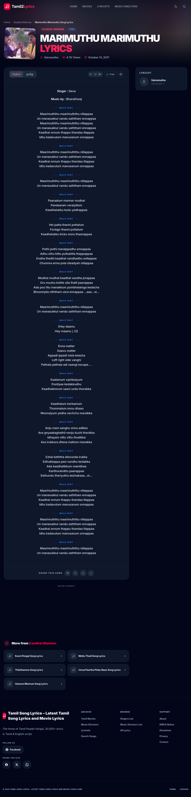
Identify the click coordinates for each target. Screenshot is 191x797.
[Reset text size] (95, 74)
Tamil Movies (88, 718)
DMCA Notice (167, 724)
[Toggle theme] (176, 6)
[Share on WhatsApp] (83, 573)
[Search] (184, 6)
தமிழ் (29, 74)
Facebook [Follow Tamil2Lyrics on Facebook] (13, 749)
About (163, 718)
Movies (87, 6)
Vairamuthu (51, 57)
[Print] (121, 74)
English (16, 74)
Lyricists (103, 6)
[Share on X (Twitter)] (75, 573)
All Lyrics (125, 730)
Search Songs (88, 736)
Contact (164, 742)
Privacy (164, 736)
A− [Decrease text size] (91, 74)
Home (73, 6)
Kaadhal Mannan (22, 22)
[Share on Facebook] (67, 573)
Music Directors (126, 6)
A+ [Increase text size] (99, 74)
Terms (172, 789)
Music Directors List (131, 724)
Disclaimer (165, 730)
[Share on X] (17, 765)
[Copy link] (91, 573)
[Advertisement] (66, 611)
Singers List (126, 718)
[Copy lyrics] (110, 74)
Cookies (184, 789)
